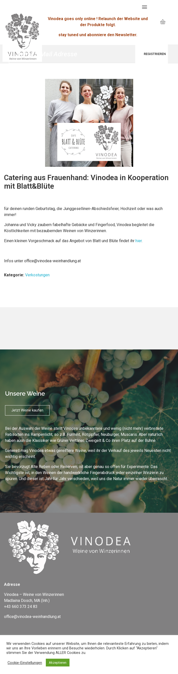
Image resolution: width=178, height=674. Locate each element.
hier (138, 240)
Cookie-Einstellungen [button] (25, 662)
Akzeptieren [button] (57, 662)
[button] (144, 7)
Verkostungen (37, 275)
